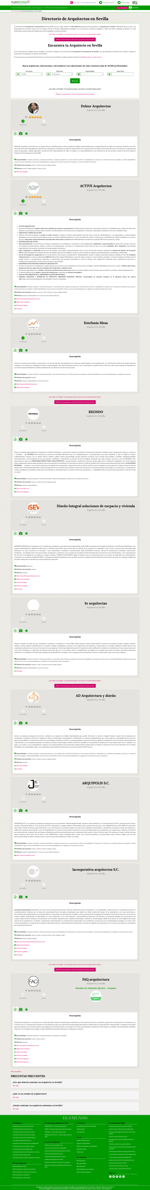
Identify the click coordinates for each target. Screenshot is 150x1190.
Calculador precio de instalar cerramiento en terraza (26, 1157)
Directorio (124, 3)
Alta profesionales (122, 8)
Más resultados (16, 1071)
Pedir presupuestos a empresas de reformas (24, 1169)
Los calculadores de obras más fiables (86, 1126)
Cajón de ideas (106, 3)
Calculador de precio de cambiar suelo (22, 1149)
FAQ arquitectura (95, 979)
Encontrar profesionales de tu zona (54, 1153)
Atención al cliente (81, 1149)
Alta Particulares (81, 1160)
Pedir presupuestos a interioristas (21, 1177)
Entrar (133, 8)
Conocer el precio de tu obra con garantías (56, 1148)
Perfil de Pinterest (22, 1062)
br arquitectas (96, 603)
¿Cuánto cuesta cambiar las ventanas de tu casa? (121, 1160)
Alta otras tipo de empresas (84, 1172)
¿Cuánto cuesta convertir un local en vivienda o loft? (122, 1154)
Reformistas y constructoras (92, 57)
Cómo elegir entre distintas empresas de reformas (122, 1151)
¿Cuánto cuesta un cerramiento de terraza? (120, 1168)
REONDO (96, 412)
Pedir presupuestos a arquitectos (21, 1174)
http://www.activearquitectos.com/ (28, 299)
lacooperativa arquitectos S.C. (95, 869)
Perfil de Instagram (22, 492)
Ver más (16, 1085)
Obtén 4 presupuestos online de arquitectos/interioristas (75, 39)
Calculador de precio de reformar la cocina (23, 1132)
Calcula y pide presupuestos (83, 3)
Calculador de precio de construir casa (22, 1129)
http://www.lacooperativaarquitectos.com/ (30, 942)
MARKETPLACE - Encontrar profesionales (56, 1126)
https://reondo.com (22, 488)
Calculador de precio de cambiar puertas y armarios (25, 1152)
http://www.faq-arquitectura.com (27, 1045)
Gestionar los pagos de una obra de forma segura (57, 1162)
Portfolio (19, 309)
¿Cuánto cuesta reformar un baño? (118, 1163)
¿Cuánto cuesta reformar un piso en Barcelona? (121, 1129)
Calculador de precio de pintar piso (21, 1154)
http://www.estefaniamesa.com (26, 384)
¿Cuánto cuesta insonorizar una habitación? (120, 1157)
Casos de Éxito (80, 1132)
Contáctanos (80, 1152)
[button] (135, 2)
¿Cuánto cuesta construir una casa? (118, 1136)
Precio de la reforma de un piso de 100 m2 (119, 1144)
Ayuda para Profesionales (83, 1143)
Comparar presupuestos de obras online (55, 1156)
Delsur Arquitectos (96, 106)
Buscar (75, 81)
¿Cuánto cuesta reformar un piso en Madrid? (120, 1126)
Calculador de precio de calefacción (21, 1140)
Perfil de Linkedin (22, 172)
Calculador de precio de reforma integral (23, 1126)
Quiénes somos (81, 1129)
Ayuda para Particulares (83, 1140)
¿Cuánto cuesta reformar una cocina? (118, 1165)
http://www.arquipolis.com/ (25, 855)
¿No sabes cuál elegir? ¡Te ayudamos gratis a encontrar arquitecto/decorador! (75, 34)
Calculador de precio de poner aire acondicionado (25, 1143)
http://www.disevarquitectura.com (28, 576)
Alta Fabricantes (81, 1166)
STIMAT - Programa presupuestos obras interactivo (58, 1129)
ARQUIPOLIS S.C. (95, 783)
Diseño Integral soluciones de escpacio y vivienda (96, 506)
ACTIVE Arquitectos (96, 186)
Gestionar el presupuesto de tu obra (54, 1159)
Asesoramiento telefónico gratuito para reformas (57, 1151)
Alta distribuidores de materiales (85, 1169)
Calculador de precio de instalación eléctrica (24, 1137)
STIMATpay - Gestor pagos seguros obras (55, 1132)
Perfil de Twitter (21, 582)
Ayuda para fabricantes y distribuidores (87, 1146)
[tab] (15, 133)
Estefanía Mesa (96, 323)
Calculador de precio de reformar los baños (23, 1134)
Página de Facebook (22, 302)
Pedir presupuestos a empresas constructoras (24, 1172)
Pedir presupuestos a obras (19, 1166)
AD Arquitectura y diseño (96, 695)
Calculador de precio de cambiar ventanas (23, 1146)
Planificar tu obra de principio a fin (53, 1145)
